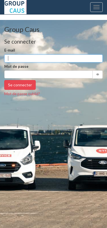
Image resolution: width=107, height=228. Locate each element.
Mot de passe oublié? (22, 93)
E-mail (9, 50)
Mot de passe (16, 66)
